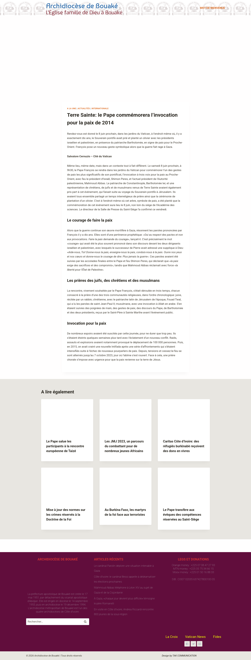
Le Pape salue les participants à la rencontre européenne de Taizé (65, 446)
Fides (217, 637)
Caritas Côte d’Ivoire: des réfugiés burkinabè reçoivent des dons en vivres (183, 446)
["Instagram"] (199, 644)
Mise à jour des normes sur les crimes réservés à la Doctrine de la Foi (65, 514)
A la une (71, 108)
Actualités (84, 108)
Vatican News (195, 637)
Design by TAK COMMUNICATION (179, 655)
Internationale (100, 108)
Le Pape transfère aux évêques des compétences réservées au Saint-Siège (182, 514)
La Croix (172, 637)
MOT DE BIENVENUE (212, 7)
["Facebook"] (187, 644)
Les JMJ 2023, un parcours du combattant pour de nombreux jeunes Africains (124, 446)
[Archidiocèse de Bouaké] (74, 8)
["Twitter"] (193, 644)
